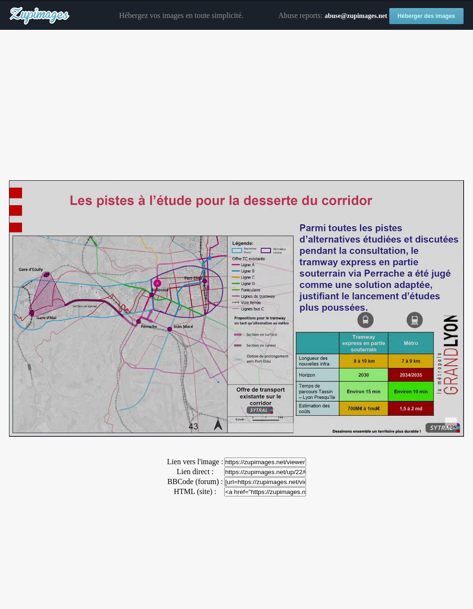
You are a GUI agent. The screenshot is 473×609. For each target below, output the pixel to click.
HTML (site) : (195, 491)
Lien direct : (194, 472)
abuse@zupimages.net (355, 15)
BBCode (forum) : (195, 481)
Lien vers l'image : (195, 462)
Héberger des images (426, 16)
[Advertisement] (236, 105)
